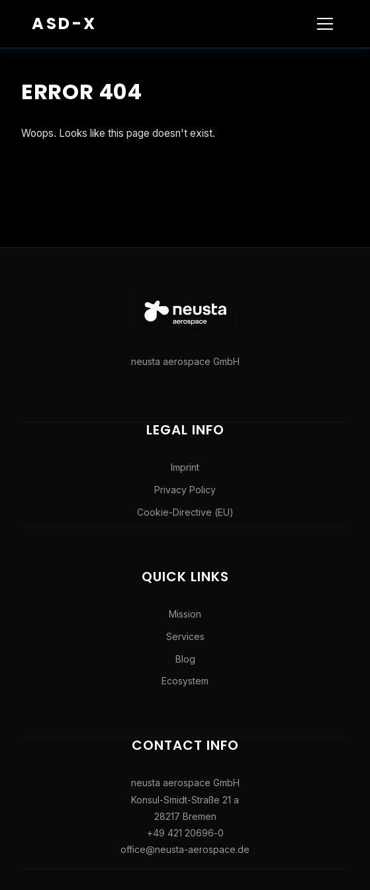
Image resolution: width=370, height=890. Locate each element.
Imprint (185, 467)
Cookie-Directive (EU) (185, 512)
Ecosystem (185, 680)
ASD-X (64, 23)
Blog (185, 659)
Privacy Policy (185, 489)
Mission (185, 614)
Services (185, 636)
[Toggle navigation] (325, 24)
